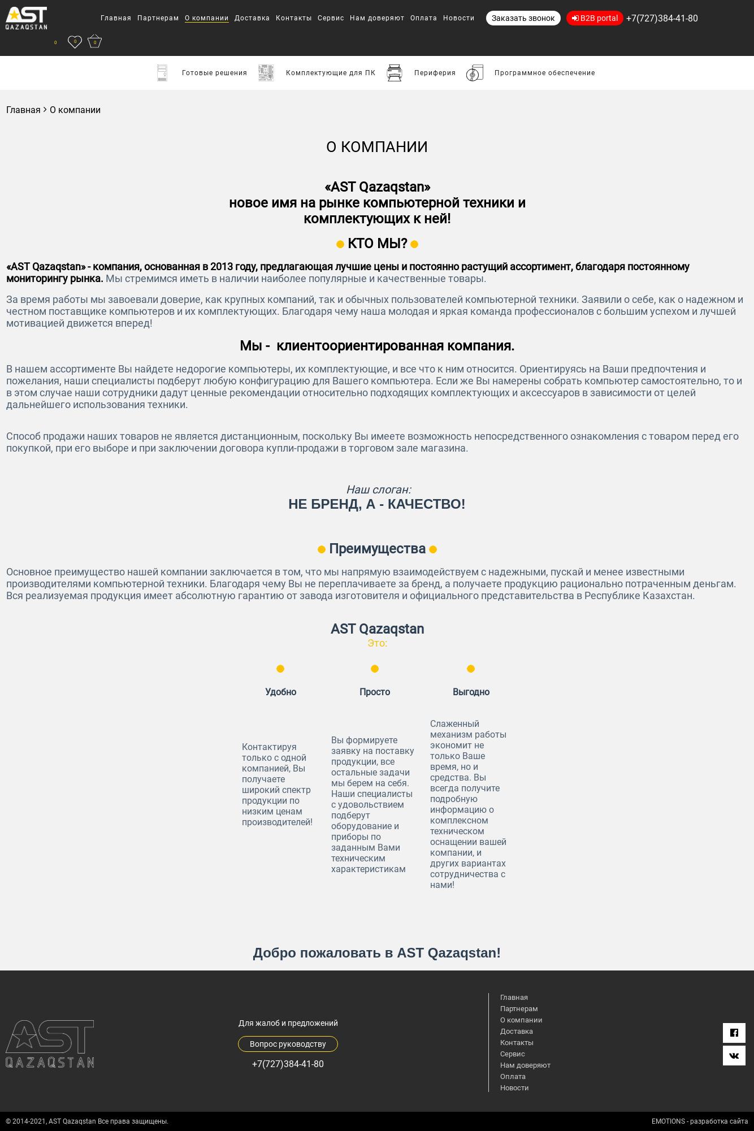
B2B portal (595, 18)
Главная (23, 110)
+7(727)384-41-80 (662, 18)
